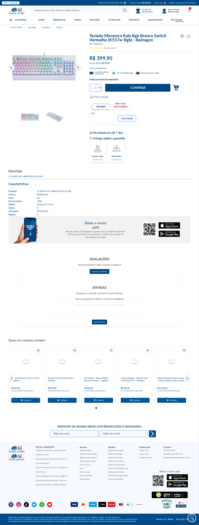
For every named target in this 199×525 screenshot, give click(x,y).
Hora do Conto (85, 465)
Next (77, 67)
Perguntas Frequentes (116, 450)
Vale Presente (84, 479)
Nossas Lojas (144, 450)
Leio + (82, 468)
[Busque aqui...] (75, 10)
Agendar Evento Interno (88, 457)
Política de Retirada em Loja (118, 468)
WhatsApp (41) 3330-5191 (173, 454)
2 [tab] (99, 408)
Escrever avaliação (99, 271)
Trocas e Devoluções (115, 479)
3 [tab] (102, 408)
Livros (41, 20)
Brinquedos (59, 20)
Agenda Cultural (85, 450)
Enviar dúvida (99, 322)
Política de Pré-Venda (116, 461)
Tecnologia (114, 20)
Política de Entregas (115, 454)
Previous (11, 67)
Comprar (138, 88)
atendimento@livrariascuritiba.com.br (177, 457)
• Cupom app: (139, 3)
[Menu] (170, 10)
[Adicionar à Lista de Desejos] (182, 36)
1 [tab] (96, 408)
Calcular (127, 118)
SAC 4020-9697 (169, 450)
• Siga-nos (160, 3)
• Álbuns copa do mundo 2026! (182, 3)
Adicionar (175, 87)
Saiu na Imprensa (86, 475)
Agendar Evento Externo (88, 454)
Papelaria (94, 20)
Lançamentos (155, 20)
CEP (93, 113)
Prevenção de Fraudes (116, 472)
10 (97, 63)
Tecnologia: (183, 519)
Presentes (134, 20)
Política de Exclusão (115, 457)
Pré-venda (176, 20)
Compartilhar (188, 36)
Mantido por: (164, 519)
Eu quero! (152, 433)
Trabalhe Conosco (145, 457)
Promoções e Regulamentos (118, 475)
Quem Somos (144, 454)
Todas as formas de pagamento (103, 79)
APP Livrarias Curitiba (87, 461)
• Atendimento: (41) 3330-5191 (111, 3)
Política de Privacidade (116, 465)
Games (77, 20)
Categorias (21, 20)
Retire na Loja (85, 472)
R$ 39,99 (106, 63)
